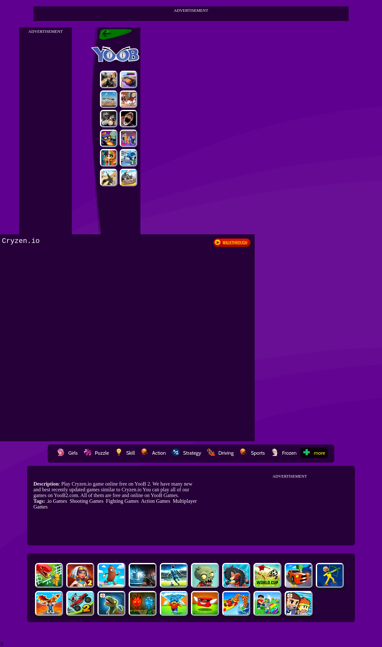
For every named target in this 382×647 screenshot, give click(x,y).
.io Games (56, 501)
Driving (220, 453)
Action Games (155, 501)
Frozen (284, 453)
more (313, 453)
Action (153, 453)
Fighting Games (122, 501)
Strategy (186, 453)
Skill (125, 453)
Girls (67, 453)
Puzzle (96, 453)
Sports (252, 453)
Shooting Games (86, 501)
